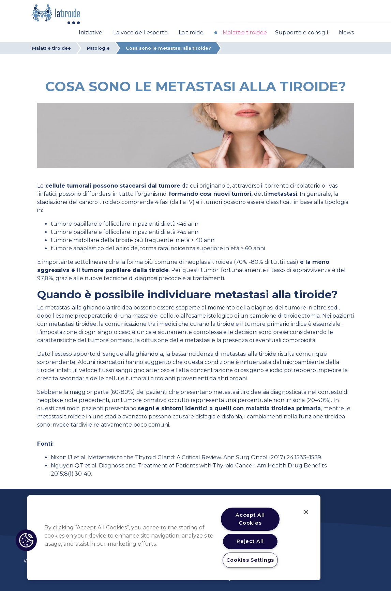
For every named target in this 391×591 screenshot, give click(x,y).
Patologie (98, 48)
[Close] (306, 512)
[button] (26, 540)
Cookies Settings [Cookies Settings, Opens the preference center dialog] (250, 560)
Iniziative (90, 32)
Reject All (250, 541)
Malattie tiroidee (245, 32)
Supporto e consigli (301, 32)
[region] (173, 537)
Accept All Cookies (250, 519)
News (346, 32)
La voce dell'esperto (140, 32)
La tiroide (191, 32)
